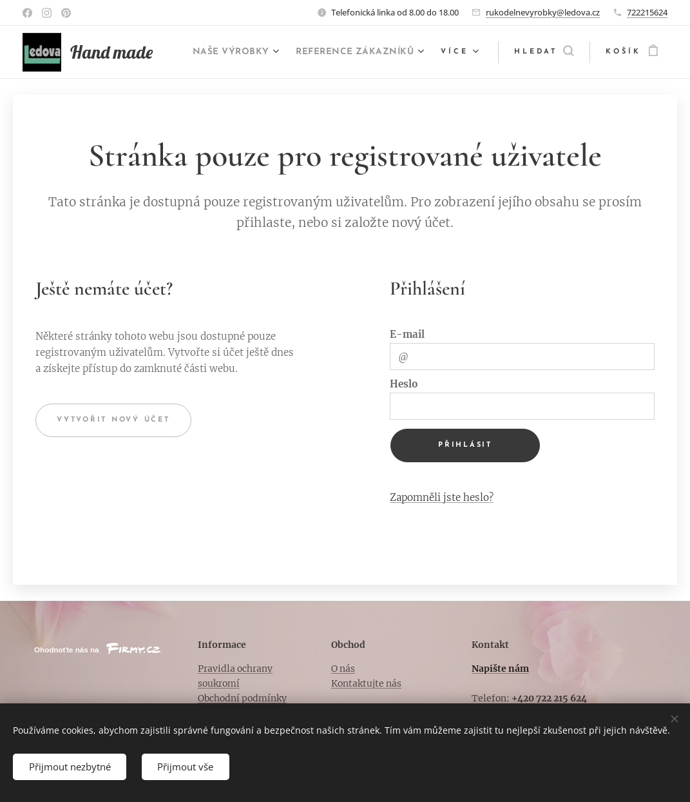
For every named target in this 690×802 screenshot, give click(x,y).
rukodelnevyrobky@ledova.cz (543, 12)
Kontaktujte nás (366, 683)
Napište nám (500, 668)
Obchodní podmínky (242, 698)
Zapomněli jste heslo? (442, 497)
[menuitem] (376, 52)
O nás (343, 668)
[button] (543, 52)
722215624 (647, 12)
